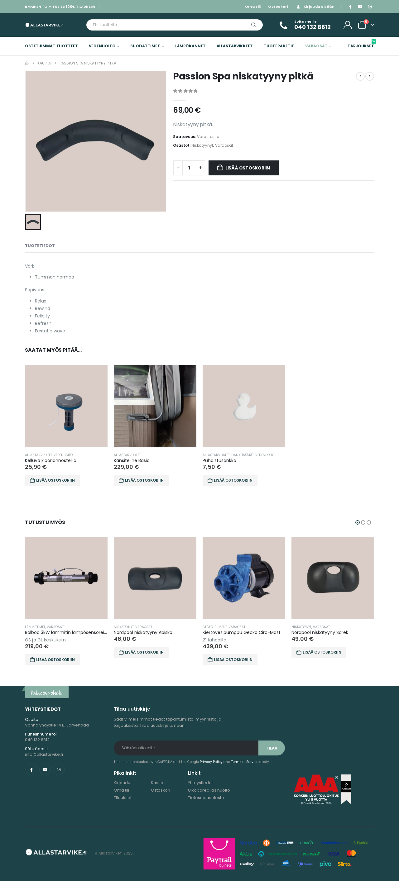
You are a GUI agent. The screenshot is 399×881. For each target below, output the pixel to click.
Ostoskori (278, 6)
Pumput (258, 627)
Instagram (59, 769)
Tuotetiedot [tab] (40, 246)
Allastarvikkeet (235, 46)
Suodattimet (145, 46)
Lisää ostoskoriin (247, 168)
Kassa (157, 783)
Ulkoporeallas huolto (209, 790)
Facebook (31, 769)
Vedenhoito (102, 46)
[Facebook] (350, 6)
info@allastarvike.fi (44, 754)
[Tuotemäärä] (189, 167)
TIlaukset (123, 798)
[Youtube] (360, 6)
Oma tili (253, 6)
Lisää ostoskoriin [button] (55, 480)
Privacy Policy (211, 762)
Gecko (245, 627)
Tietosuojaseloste (206, 798)
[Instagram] (370, 6)
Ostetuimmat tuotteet (51, 46)
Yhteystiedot (200, 783)
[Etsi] (253, 25)
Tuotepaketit (279, 46)
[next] (369, 76)
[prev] (360, 76)
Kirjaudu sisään (315, 6)
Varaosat (316, 46)
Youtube (45, 769)
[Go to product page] (66, 406)
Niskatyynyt (202, 145)
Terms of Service (244, 762)
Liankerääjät (242, 455)
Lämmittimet (73, 627)
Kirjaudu (122, 783)
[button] (357, 522)
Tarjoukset (361, 44)
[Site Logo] (44, 24)
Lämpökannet (190, 46)
